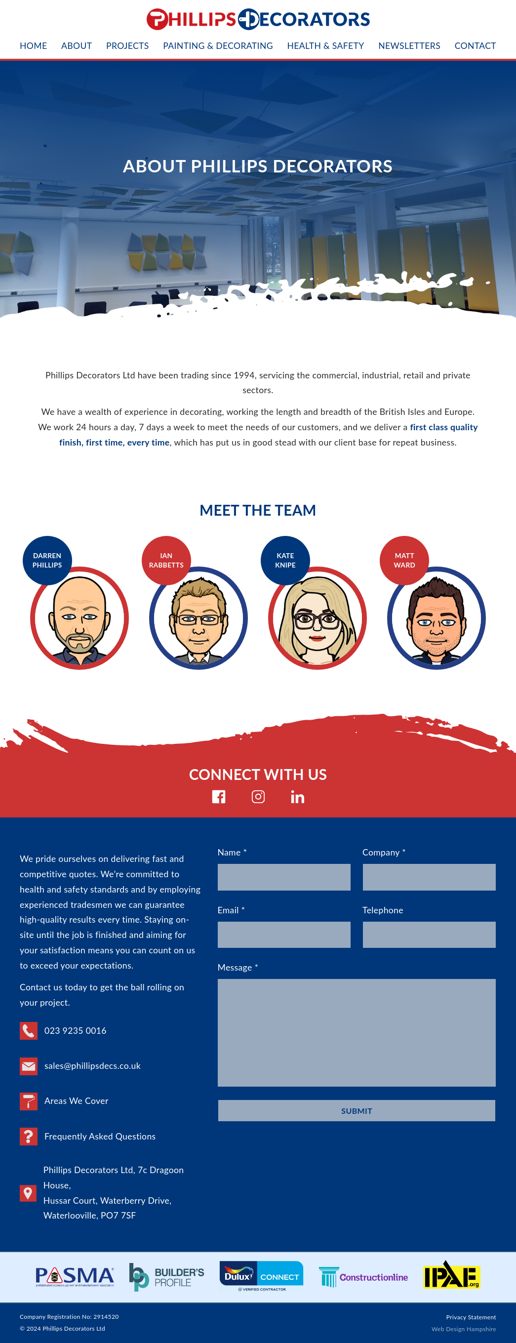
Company (429, 869)
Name (284, 869)
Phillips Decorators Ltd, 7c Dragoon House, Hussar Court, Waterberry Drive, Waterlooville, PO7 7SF (102, 1193)
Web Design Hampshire (464, 1329)
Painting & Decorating (218, 46)
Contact (475, 46)
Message (356, 1024)
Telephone (429, 927)
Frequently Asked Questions (88, 1136)
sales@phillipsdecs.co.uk (80, 1066)
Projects (127, 46)
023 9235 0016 (63, 1031)
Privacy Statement (471, 1317)
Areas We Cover (64, 1101)
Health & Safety (325, 46)
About (76, 46)
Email (284, 927)
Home (33, 46)
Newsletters (409, 46)
